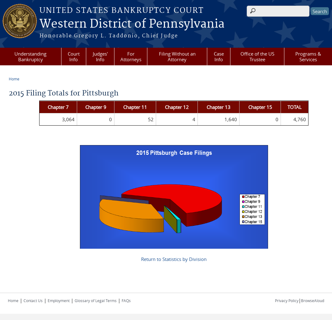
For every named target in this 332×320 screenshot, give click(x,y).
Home (14, 78)
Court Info (74, 56)
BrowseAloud (312, 300)
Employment (59, 300)
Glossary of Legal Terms (96, 300)
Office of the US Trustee (257, 56)
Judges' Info (100, 56)
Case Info (219, 56)
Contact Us (33, 300)
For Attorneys (130, 56)
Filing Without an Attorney (177, 56)
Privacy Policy (286, 300)
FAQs (126, 300)
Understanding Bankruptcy (30, 56)
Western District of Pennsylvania (132, 24)
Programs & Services (308, 56)
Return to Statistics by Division (174, 259)
